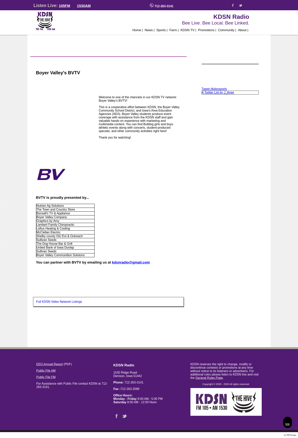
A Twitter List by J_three (218, 92)
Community (227, 30)
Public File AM (45, 370)
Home (137, 30)
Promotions (207, 30)
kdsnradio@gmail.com (131, 262)
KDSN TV (188, 30)
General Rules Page (209, 377)
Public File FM (45, 377)
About (243, 30)
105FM (64, 6)
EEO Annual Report (49, 364)
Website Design (277, 435)
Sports (161, 30)
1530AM (84, 6)
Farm (174, 30)
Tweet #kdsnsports (214, 88)
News (150, 30)
